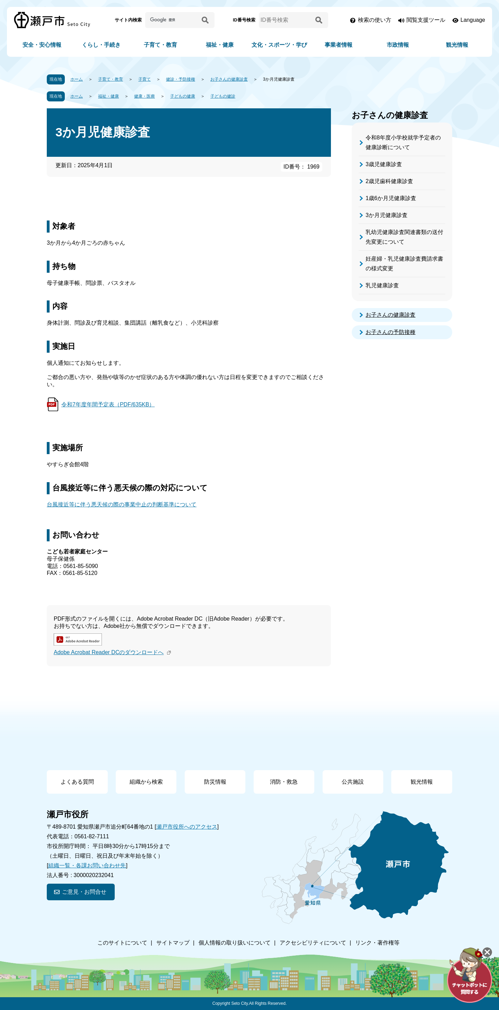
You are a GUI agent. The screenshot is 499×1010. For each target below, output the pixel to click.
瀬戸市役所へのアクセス (186, 827)
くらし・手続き (101, 45)
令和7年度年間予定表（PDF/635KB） (108, 404)
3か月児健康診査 (387, 215)
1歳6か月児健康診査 (391, 198)
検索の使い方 (374, 20)
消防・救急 (284, 782)
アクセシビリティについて (313, 943)
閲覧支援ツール (425, 20)
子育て (144, 79)
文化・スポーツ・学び (279, 45)
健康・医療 (144, 96)
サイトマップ (173, 943)
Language (473, 20)
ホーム (76, 79)
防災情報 (215, 782)
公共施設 (353, 782)
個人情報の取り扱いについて (235, 943)
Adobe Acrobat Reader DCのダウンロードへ (113, 652)
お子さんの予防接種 (390, 332)
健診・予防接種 (180, 79)
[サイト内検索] (172, 20)
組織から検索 (146, 782)
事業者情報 (338, 45)
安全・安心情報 (42, 45)
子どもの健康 (182, 96)
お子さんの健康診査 (229, 79)
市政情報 (398, 45)
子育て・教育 (160, 45)
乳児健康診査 (382, 285)
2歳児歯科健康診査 (389, 181)
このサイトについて (122, 943)
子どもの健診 (222, 96)
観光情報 (457, 45)
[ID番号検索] (286, 20)
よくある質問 (77, 782)
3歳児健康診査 (384, 164)
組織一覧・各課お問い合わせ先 (87, 865)
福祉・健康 (220, 45)
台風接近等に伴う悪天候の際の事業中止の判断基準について (121, 504)
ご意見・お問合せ (84, 892)
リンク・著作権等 (377, 943)
